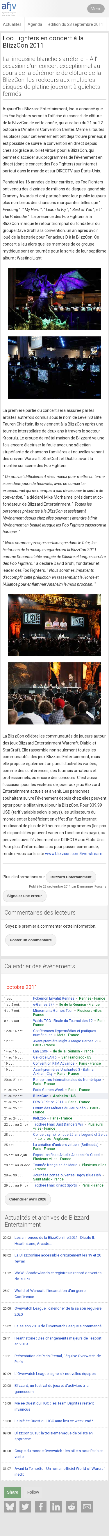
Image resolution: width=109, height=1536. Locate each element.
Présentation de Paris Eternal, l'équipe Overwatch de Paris (52, 1358)
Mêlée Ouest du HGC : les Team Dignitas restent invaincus (48, 1406)
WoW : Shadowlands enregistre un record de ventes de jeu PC (52, 1275)
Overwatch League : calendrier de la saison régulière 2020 (52, 1311)
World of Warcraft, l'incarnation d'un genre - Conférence (45, 1293)
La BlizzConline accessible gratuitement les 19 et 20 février (52, 1258)
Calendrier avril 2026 (27, 1199)
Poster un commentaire (31, 940)
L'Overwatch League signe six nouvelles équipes (49, 1374)
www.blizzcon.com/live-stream (73, 853)
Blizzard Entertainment (71, 877)
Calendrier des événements (40, 966)
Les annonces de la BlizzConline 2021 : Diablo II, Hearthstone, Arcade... (49, 1240)
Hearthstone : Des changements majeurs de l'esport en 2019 (52, 1341)
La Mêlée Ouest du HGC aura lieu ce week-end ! (48, 1421)
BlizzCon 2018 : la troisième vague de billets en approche (48, 1436)
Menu (96, 8)
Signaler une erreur (24, 896)
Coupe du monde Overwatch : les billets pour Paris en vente (53, 1453)
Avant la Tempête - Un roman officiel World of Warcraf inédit (54, 1471)
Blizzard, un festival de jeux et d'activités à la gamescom (46, 1388)
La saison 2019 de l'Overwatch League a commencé (52, 1326)
